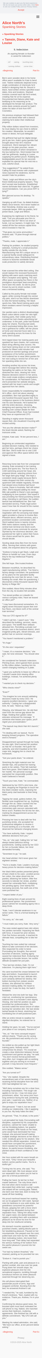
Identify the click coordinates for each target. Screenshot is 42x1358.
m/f (9, 62)
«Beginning (8, 70)
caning (16, 62)
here (37, 5)
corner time (28, 66)
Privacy (21, 1338)
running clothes (14, 66)
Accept (21, 10)
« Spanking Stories (12, 34)
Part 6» (36, 70)
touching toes (28, 62)
